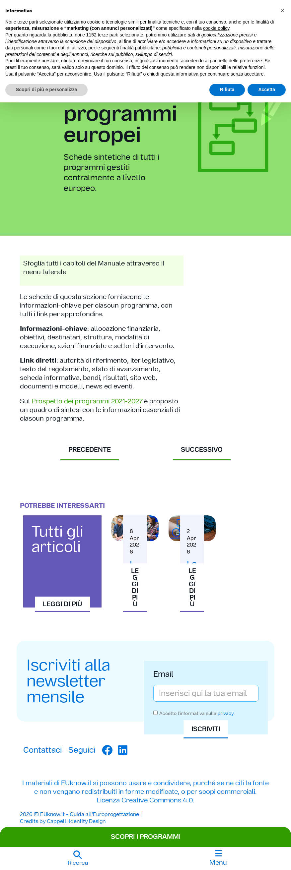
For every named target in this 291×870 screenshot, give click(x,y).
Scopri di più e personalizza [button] (46, 89)
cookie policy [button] (216, 28)
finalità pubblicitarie (140, 47)
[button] (78, 858)
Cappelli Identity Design (76, 821)
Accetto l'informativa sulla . (197, 713)
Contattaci (42, 749)
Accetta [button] (266, 89)
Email (163, 674)
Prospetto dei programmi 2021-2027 (87, 401)
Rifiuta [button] (227, 89)
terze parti (108, 34)
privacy (226, 713)
